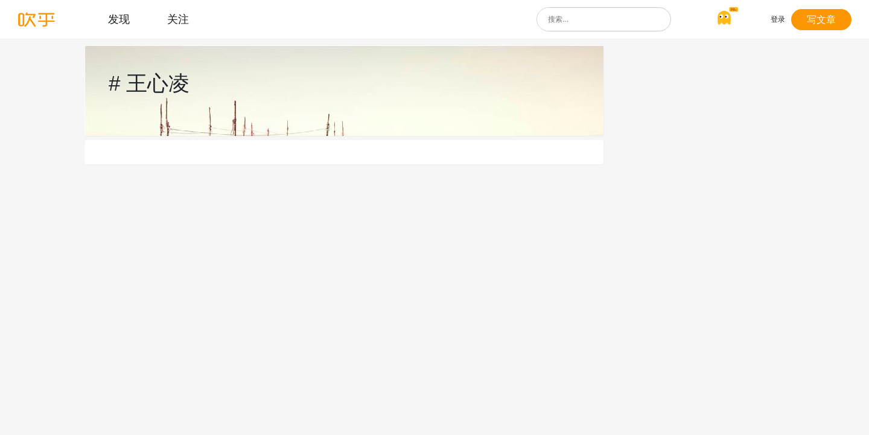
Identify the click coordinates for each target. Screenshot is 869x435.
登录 (778, 19)
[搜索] (659, 19)
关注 (178, 19)
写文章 (821, 19)
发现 (119, 19)
